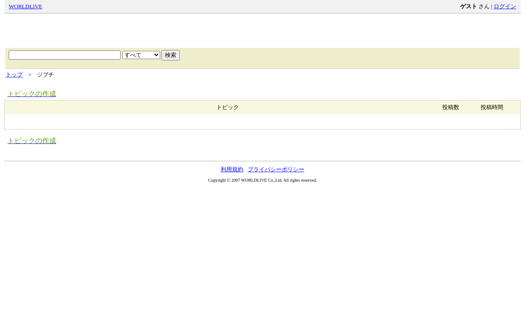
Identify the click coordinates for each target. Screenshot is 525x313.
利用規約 (232, 169)
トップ (14, 74)
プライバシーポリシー (276, 169)
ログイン (505, 6)
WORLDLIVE (25, 6)
